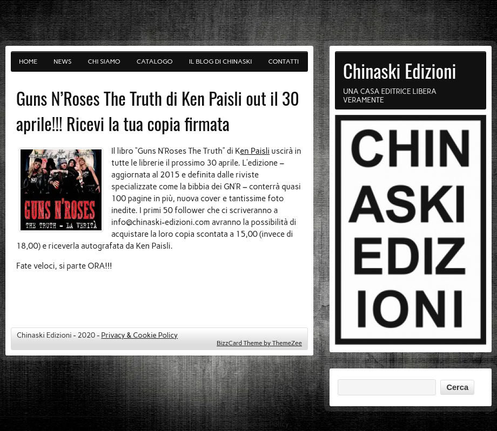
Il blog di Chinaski (220, 61)
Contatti (283, 61)
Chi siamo (104, 61)
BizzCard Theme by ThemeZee (259, 343)
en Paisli (255, 151)
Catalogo (155, 61)
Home (28, 61)
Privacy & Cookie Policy (139, 335)
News (62, 61)
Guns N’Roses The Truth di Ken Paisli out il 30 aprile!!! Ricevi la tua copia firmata (157, 110)
